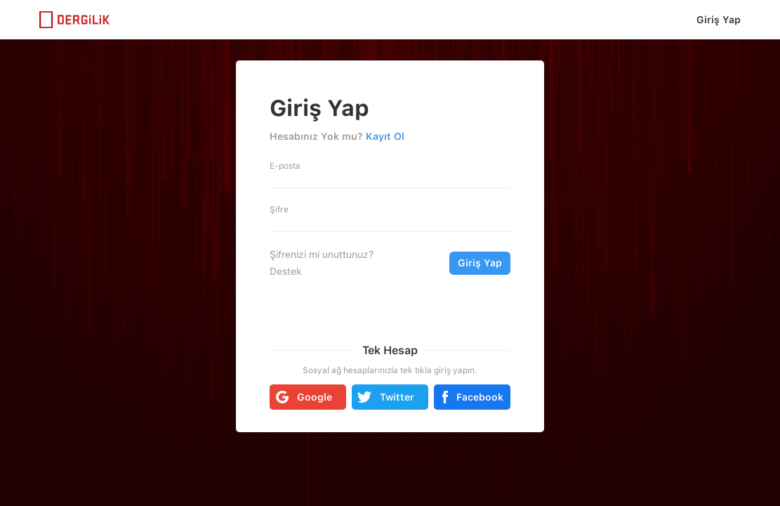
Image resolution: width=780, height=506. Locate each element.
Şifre (279, 209)
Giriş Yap (718, 19)
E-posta (285, 166)
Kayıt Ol (385, 136)
